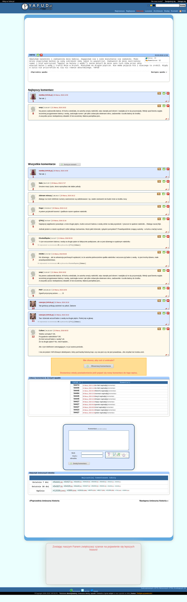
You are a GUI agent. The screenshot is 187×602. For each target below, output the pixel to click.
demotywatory (72, 600)
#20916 (82, 497)
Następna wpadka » (159, 75)
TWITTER (85, 598)
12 (153, 61)
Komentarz (97, 432)
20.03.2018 (159, 55)
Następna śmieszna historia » (154, 507)
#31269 (110, 497)
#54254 (94, 493)
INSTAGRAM (75, 598)
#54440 (94, 489)
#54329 (68, 493)
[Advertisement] (10, 301)
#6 (58, 266)
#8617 (101, 497)
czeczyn (42, 305)
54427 (76, 408)
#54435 (103, 489)
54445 (76, 392)
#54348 (118, 493)
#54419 (86, 489)
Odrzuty (139, 11)
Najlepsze (130, 11)
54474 (76, 389)
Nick (73, 459)
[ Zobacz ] (76, 248)
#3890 (71, 497)
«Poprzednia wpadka (39, 75)
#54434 (118, 488)
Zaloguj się (182, 1)
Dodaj (166, 11)
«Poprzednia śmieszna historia (44, 507)
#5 (58, 248)
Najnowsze (120, 11)
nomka (41, 98)
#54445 (78, 489)
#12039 (59, 497)
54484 (76, 398)
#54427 (68, 489)
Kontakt (174, 11)
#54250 (111, 493)
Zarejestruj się (170, 1)
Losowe (148, 11)
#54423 (111, 488)
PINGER (94, 598)
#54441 (57, 489)
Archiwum (158, 11)
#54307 (57, 493)
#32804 (126, 497)
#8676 (92, 497)
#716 (118, 497)
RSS (182, 11)
